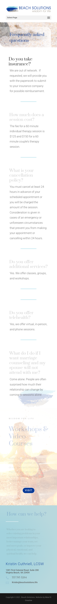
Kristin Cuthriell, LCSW (25, 564)
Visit (28, 490)
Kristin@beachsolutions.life (25, 582)
